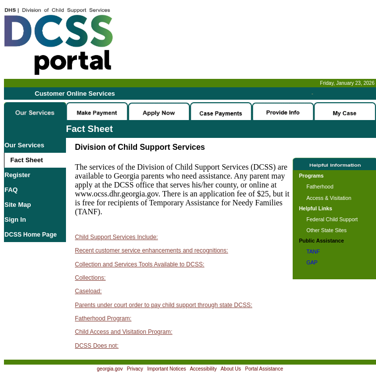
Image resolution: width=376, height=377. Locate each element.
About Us (231, 369)
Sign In (15, 219)
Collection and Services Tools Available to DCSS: (139, 264)
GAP (312, 262)
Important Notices (166, 369)
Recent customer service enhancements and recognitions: (151, 250)
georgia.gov (110, 369)
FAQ (11, 189)
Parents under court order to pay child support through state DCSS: (163, 305)
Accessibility (203, 369)
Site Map (17, 204)
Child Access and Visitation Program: (124, 331)
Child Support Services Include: (116, 237)
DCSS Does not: (97, 345)
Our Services (24, 145)
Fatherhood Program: (103, 318)
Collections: (90, 277)
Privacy (135, 369)
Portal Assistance (264, 369)
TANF (313, 251)
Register (17, 175)
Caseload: (88, 291)
